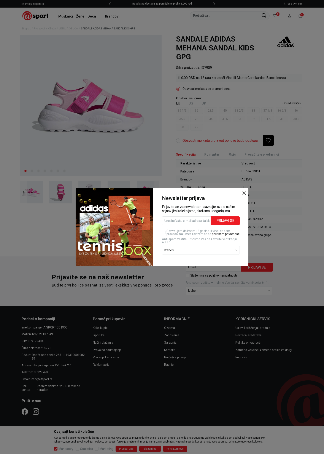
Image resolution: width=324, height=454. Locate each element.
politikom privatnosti (226, 234)
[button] (244, 192)
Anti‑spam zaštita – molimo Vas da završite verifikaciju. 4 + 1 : (200, 241)
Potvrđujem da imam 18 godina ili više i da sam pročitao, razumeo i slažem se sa (203, 232)
